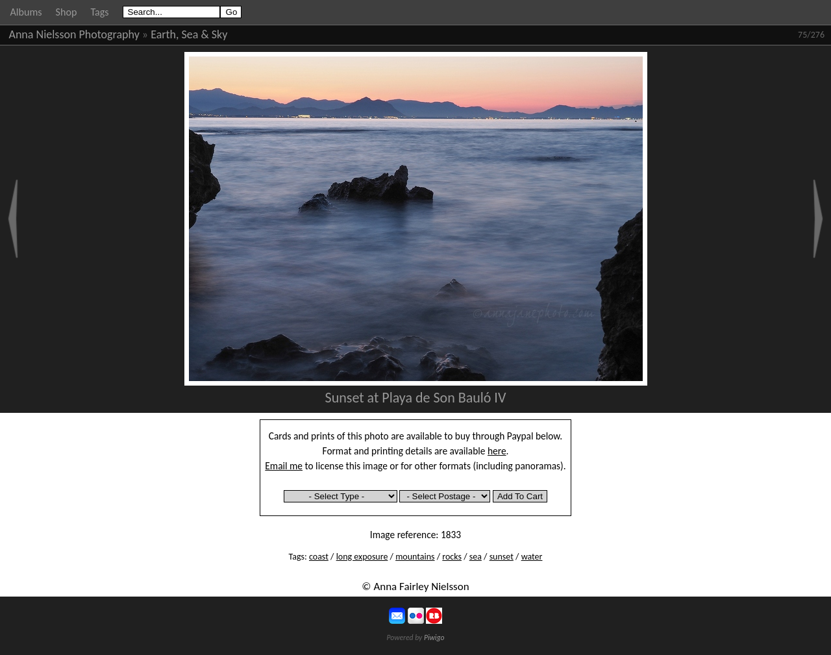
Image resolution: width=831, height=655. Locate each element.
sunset (502, 556)
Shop (66, 12)
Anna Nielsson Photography (74, 34)
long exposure (362, 556)
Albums (26, 12)
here (497, 451)
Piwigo (434, 637)
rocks (452, 556)
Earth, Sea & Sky (189, 34)
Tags (99, 12)
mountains (414, 556)
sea (475, 556)
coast (319, 556)
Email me (284, 466)
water (532, 556)
